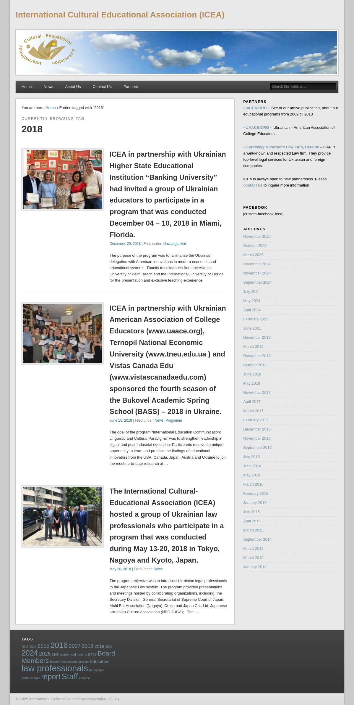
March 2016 (253, 484)
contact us (252, 185)
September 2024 (257, 282)
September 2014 (257, 539)
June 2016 (252, 466)
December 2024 (257, 264)
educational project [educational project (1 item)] (75, 662)
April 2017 (252, 401)
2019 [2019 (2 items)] (99, 646)
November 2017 (257, 392)
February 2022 (255, 319)
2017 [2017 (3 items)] (75, 646)
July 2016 (251, 457)
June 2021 (252, 328)
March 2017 (253, 411)
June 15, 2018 (121, 420)
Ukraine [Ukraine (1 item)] (84, 678)
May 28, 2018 (120, 569)
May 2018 (251, 383)
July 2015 (251, 512)
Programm (173, 420)
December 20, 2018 (125, 244)
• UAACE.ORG (256, 127)
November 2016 (257, 438)
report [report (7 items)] (50, 676)
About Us (73, 86)
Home (27, 86)
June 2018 (252, 374)
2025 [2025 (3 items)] (45, 654)
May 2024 (251, 300)
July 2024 (251, 291)
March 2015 (253, 530)
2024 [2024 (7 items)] (30, 653)
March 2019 (253, 346)
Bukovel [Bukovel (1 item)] (55, 662)
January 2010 (255, 567)
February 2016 (255, 493)
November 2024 (257, 273)
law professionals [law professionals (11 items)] (55, 668)
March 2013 (253, 548)
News (48, 86)
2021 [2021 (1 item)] (108, 646)
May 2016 (251, 475)
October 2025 (255, 245)
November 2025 (257, 236)
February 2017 (255, 420)
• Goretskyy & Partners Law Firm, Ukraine (281, 147)
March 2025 (253, 255)
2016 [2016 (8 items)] (59, 645)
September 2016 (257, 447)
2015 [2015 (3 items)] (44, 646)
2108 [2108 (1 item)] (55, 654)
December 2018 (257, 356)
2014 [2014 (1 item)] (33, 646)
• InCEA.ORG (255, 108)
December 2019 (257, 337)
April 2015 (252, 521)
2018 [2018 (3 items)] (87, 646)
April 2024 (252, 310)
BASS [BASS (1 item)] (92, 654)
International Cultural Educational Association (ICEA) (120, 14)
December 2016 (257, 429)
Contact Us (102, 86)
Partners (131, 86)
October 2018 (255, 365)
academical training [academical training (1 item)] (73, 654)
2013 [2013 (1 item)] (25, 646)
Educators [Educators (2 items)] (99, 661)
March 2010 (253, 557)
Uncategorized (174, 244)
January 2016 (255, 502)
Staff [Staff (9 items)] (69, 676)
